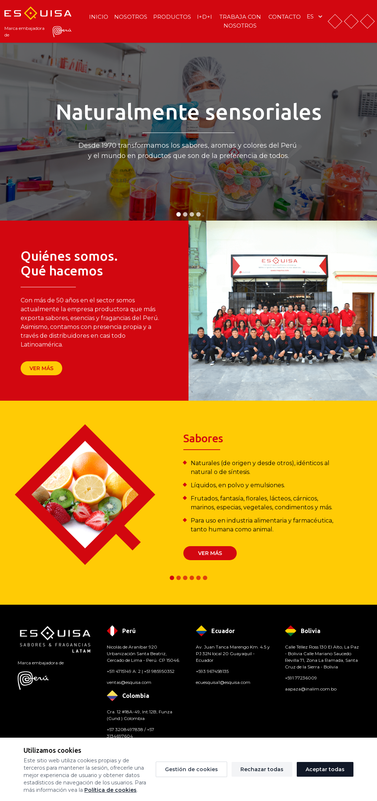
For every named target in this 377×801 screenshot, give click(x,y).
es (315, 16)
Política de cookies (110, 790)
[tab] (178, 214)
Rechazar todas (261, 769)
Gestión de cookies (191, 769)
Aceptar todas (325, 769)
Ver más (41, 368)
